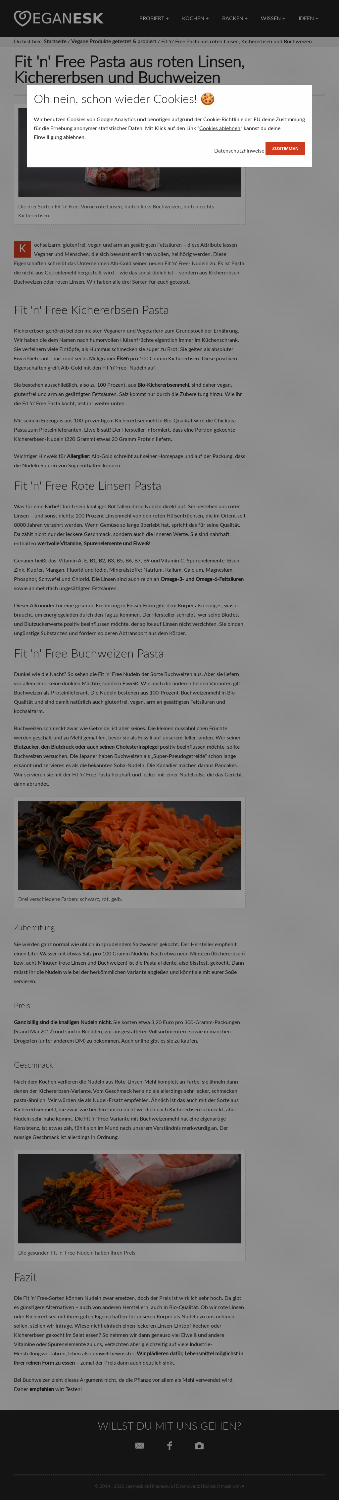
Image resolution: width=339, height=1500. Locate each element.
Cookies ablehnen (219, 128)
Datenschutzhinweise (239, 151)
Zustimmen (285, 148)
